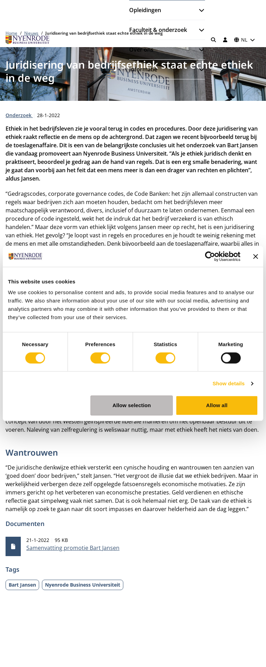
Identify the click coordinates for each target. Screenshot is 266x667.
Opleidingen (145, 10)
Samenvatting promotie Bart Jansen (72, 548)
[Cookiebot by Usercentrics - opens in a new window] (210, 256)
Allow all (217, 405)
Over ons (141, 49)
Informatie (143, 69)
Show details (229, 383)
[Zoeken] (214, 39)
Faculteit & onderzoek (158, 30)
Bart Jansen (22, 584)
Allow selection (132, 405)
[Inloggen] (225, 40)
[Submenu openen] (199, 10)
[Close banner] (255, 256)
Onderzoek (19, 115)
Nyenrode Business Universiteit (82, 584)
